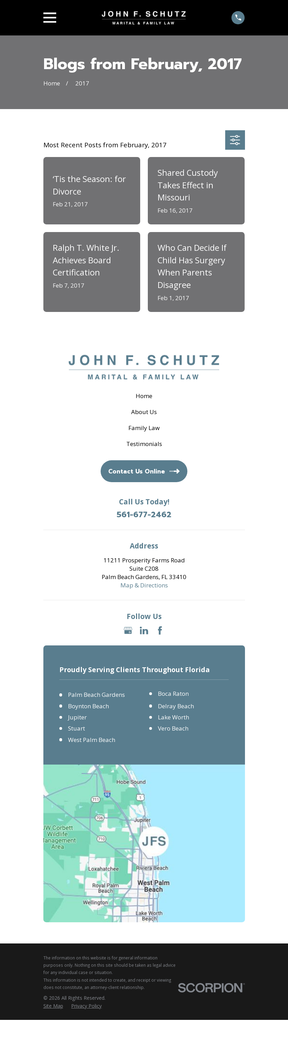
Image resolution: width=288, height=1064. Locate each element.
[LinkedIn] (144, 630)
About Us (144, 412)
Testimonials (144, 444)
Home (144, 396)
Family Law (144, 428)
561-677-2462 (144, 515)
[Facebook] (160, 630)
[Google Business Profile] (128, 630)
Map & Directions (144, 585)
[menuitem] (53, 1006)
